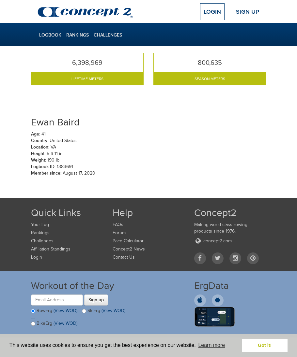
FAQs (118, 224)
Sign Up (247, 11)
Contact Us (124, 257)
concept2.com (213, 240)
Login (212, 11)
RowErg (54, 311)
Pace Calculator (128, 240)
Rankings (77, 34)
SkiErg (103, 311)
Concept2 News (129, 249)
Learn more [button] (211, 345)
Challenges (108, 34)
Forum (119, 232)
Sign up (96, 299)
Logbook (50, 34)
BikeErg (54, 323)
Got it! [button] (265, 345)
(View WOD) (65, 310)
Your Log (40, 224)
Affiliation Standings (50, 249)
